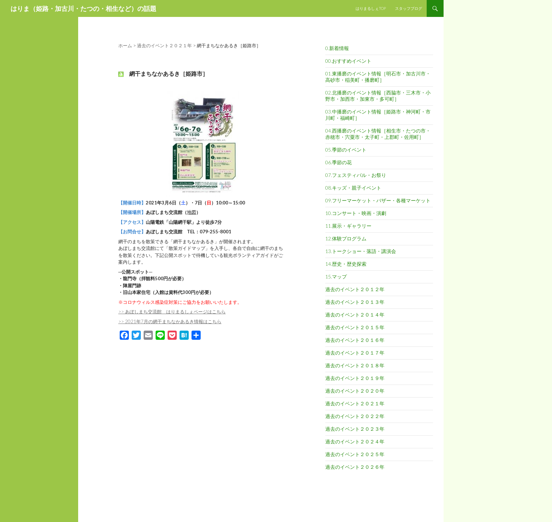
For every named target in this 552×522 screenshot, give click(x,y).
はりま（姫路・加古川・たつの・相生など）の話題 (83, 8)
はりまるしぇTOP (371, 8)
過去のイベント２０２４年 (354, 441)
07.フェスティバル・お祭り (355, 175)
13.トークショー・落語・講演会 (360, 251)
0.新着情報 (337, 48)
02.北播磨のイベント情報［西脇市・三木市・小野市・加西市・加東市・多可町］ (378, 96)
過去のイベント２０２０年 (354, 391)
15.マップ (336, 277)
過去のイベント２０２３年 (354, 429)
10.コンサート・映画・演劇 (355, 213)
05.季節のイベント (345, 150)
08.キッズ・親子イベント (353, 188)
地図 (191, 212)
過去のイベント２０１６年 (354, 340)
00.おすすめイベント (348, 61)
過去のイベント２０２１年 (354, 403)
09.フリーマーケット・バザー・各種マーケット (378, 200)
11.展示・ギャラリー (348, 226)
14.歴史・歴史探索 (345, 264)
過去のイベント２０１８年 (354, 365)
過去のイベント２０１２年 (354, 289)
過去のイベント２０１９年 (354, 378)
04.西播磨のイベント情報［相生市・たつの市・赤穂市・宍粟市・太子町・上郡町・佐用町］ (378, 134)
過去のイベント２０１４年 (354, 315)
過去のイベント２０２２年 (354, 416)
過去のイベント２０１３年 (354, 302)
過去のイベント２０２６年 (354, 467)
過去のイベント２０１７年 (354, 353)
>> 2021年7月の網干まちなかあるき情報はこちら (169, 321)
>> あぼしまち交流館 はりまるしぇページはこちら (172, 311)
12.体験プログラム (345, 238)
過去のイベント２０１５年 (354, 327)
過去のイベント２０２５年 (354, 454)
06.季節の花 (338, 162)
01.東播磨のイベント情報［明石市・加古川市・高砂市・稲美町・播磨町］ (378, 76)
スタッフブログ (408, 8)
